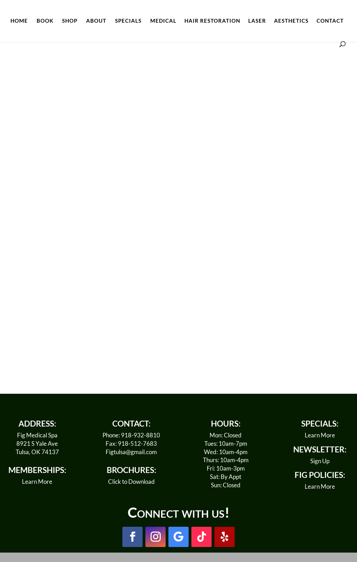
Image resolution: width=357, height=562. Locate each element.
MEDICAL (163, 21)
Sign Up (319, 461)
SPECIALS (128, 21)
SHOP (69, 21)
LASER (257, 21)
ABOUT (96, 21)
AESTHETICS (291, 21)
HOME (19, 21)
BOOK (45, 21)
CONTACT (330, 21)
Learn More (37, 481)
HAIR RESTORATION (212, 21)
